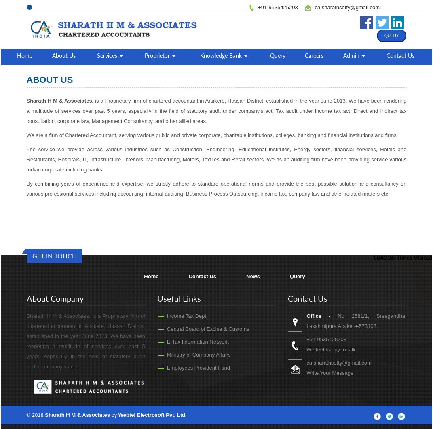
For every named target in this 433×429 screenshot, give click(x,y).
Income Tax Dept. (175, 316)
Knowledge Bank (223, 55)
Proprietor (160, 55)
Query (391, 36)
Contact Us (400, 55)
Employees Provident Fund (186, 368)
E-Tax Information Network (186, 342)
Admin (354, 55)
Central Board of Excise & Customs (196, 329)
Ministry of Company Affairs (187, 355)
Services (110, 55)
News (253, 276)
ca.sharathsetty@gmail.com (347, 7)
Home (24, 55)
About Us (64, 55)
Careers (314, 55)
